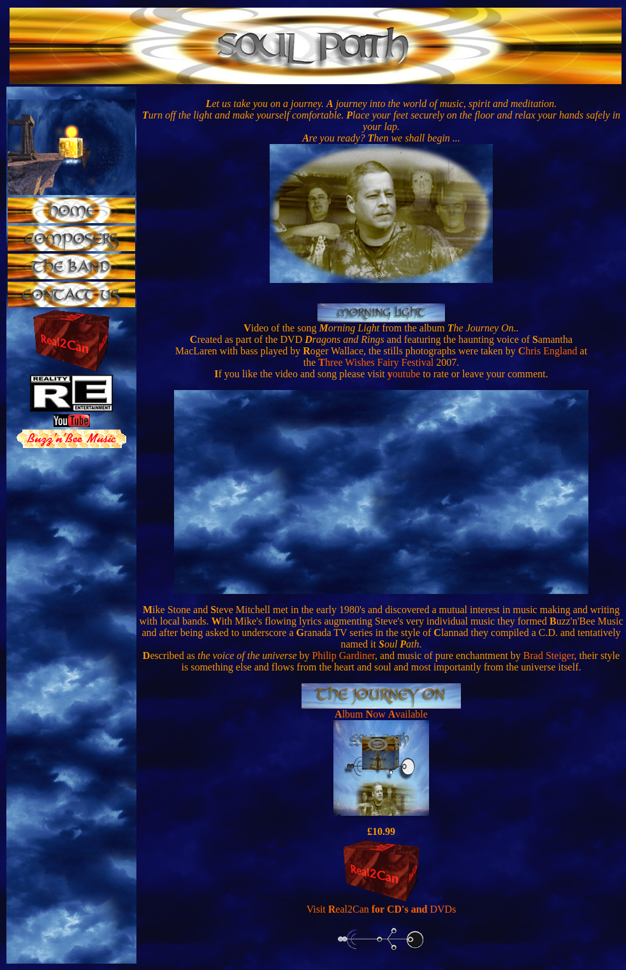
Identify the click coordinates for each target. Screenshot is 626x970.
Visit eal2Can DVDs (381, 909)
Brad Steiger (548, 655)
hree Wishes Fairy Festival (375, 362)
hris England (548, 350)
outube (404, 373)
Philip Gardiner (343, 655)
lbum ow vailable (385, 714)
